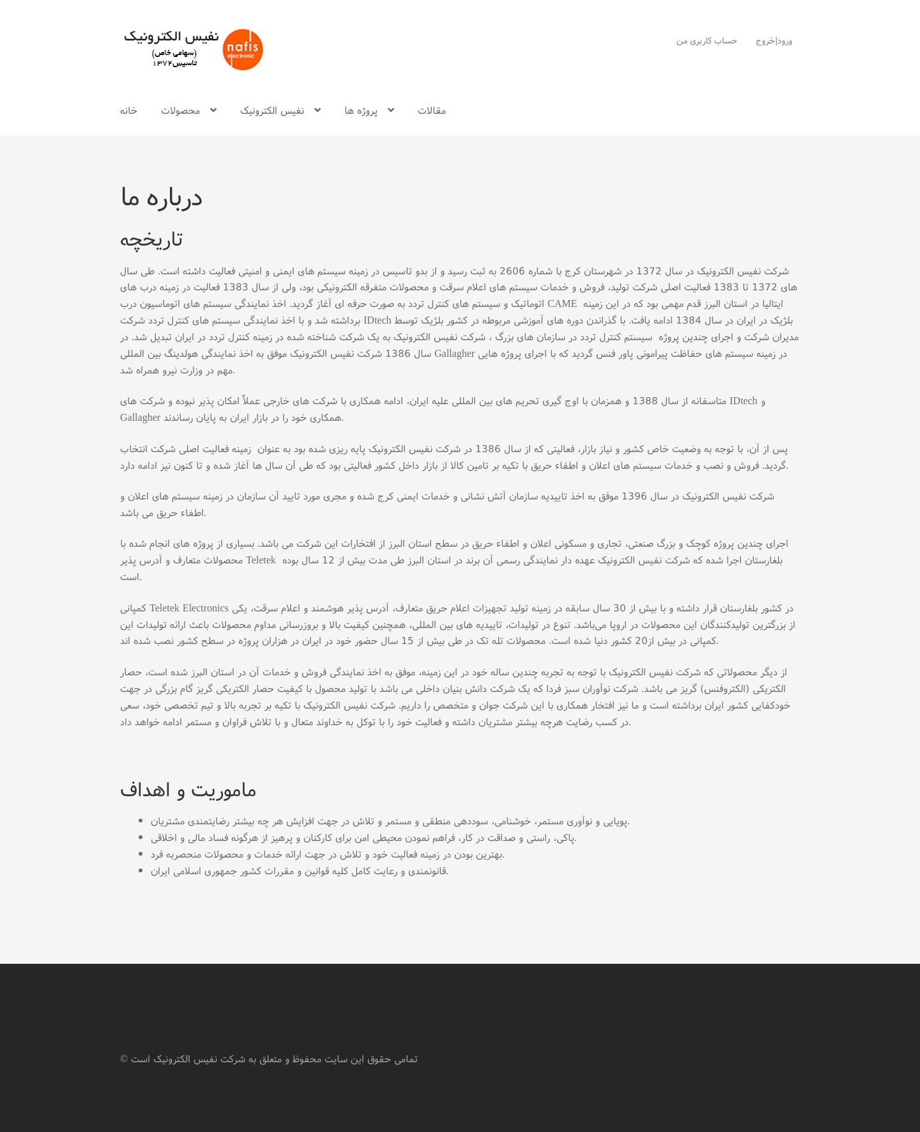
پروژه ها (361, 110)
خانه (128, 110)
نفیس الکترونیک (272, 110)
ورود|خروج (774, 40)
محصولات (180, 110)
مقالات (432, 110)
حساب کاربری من (707, 40)
